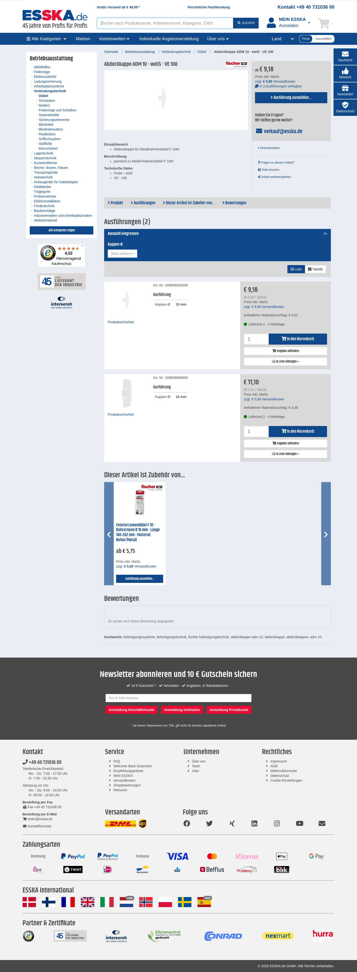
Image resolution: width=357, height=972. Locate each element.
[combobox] (122, 254)
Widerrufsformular (283, 771)
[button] (345, 74)
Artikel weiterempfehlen (274, 177)
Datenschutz (279, 776)
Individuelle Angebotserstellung (169, 38)
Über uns (199, 761)
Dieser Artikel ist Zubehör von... (189, 203)
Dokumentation (269, 148)
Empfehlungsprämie (128, 771)
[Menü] (82, 247)
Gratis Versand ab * (118, 7)
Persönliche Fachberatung (209, 7)
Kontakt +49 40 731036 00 (306, 7)
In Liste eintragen (285, 361)
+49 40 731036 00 (42, 762)
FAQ (116, 761)
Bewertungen (234, 203)
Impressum (278, 761)
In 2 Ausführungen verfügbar (278, 86)
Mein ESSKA (123, 776)
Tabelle (315, 269)
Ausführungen (143, 203)
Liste (296, 269)
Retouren (120, 790)
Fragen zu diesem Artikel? (276, 162)
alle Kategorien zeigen (61, 230)
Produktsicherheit (121, 322)
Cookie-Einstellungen (286, 780)
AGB (274, 766)
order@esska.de (37, 819)
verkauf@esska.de (278, 131)
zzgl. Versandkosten (275, 81)
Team (196, 766)
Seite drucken (268, 169)
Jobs (195, 771)
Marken (83, 38)
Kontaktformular (37, 826)
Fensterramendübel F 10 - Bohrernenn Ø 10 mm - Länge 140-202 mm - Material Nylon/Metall (138, 532)
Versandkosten (124, 780)
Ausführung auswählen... (291, 97)
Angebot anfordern (285, 351)
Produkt (115, 203)
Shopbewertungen (127, 785)
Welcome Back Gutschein (132, 766)
